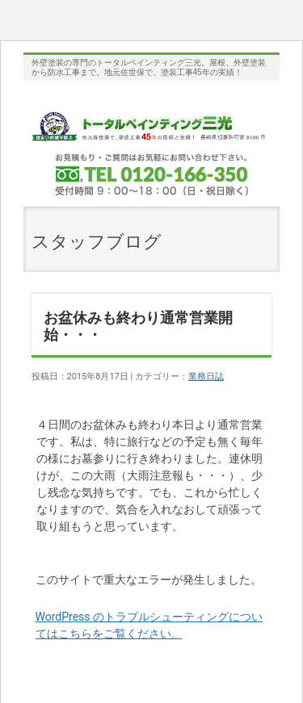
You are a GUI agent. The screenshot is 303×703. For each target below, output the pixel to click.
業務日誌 (206, 376)
